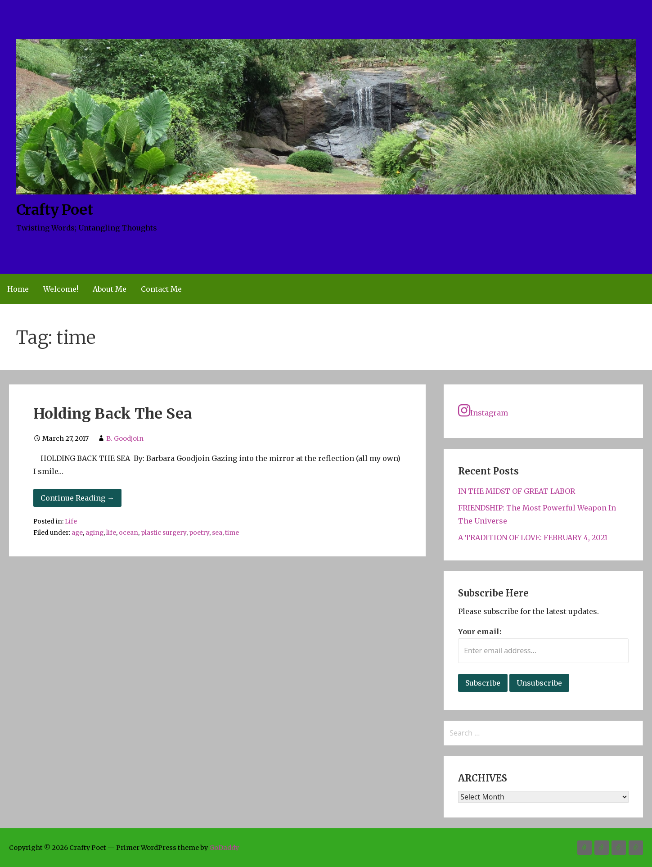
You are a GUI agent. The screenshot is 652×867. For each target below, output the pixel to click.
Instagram (483, 410)
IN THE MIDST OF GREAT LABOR (516, 491)
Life (71, 521)
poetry (199, 533)
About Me (109, 289)
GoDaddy (224, 848)
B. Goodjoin (125, 438)
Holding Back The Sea (112, 414)
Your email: (479, 631)
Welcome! (60, 289)
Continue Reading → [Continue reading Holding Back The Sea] (77, 497)
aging (94, 533)
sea (217, 533)
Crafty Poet (54, 210)
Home (18, 289)
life (111, 533)
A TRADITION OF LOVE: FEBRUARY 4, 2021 (532, 537)
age (77, 533)
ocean (128, 533)
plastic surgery (163, 533)
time (232, 533)
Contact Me (161, 289)
